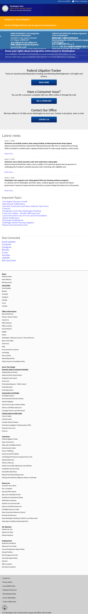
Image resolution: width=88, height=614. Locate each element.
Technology (5, 352)
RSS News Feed (6, 282)
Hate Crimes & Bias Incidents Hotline (13, 405)
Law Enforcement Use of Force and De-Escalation (24, 215)
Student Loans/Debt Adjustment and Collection (17, 466)
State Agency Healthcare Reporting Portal (15, 521)
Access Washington (9, 598)
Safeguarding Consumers (10, 372)
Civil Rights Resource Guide (14, 201)
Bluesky (4, 291)
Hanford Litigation (7, 402)
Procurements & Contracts (10, 350)
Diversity (4, 561)
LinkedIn (4, 300)
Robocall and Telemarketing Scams (13, 475)
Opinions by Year (7, 529)
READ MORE (44, 82)
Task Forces (5, 344)
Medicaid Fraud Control (9, 378)
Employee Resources (10, 590)
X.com (4, 303)
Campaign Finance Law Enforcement (13, 411)
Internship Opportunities (10, 558)
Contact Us (5, 320)
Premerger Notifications (12, 220)
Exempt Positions (7, 552)
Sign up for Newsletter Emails (11, 495)
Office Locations (7, 326)
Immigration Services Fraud (10, 469)
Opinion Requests (7, 535)
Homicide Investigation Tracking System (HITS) (16, 425)
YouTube (4, 306)
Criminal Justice (7, 419)
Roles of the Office (8, 341)
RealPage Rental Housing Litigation (18, 222)
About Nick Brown (7, 314)
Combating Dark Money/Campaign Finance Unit (17, 457)
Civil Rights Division (8, 396)
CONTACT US (44, 119)
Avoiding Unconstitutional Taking (12, 497)
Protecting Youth (7, 387)
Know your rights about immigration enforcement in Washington (40, 50)
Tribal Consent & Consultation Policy (13, 361)
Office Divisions (7, 323)
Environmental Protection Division (12, 399)
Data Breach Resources (9, 515)
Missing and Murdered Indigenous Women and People (19, 477)
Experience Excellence (9, 543)
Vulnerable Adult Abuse (9, 472)
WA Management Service (10, 555)
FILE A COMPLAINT (44, 101)
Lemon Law (5, 381)
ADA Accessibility (64, 1)
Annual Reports (7, 329)
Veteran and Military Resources (12, 408)
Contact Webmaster (9, 602)
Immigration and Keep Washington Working (21, 211)
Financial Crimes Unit (8, 428)
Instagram (5, 297)
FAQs (3, 347)
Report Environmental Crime (15, 225)
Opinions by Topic (7, 532)
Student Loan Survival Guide (11, 503)
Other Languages (79, 1)
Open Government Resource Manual (13, 512)
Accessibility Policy (9, 586)
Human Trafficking (7, 451)
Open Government (8, 442)
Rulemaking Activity (8, 358)
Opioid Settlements (10, 218)
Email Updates (6, 288)
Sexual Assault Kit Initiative (10, 454)
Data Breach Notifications (13, 204)
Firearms (6, 208)
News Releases (6, 279)
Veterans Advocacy (8, 463)
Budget (4, 332)
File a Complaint (7, 489)
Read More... (9, 154)
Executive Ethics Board (9, 492)
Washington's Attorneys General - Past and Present (18, 338)
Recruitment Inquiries (9, 567)
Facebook (5, 294)
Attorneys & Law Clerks (9, 546)
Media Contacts (7, 276)
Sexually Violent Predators (10, 422)
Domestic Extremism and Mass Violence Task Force (25, 206)
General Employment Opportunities (13, 549)
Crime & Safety (6, 416)
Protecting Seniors (7, 390)
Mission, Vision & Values (9, 317)
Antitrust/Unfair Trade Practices (12, 375)
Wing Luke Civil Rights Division (11, 445)
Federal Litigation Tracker (10, 439)
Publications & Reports (9, 500)
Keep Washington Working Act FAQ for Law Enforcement (20, 518)
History (4, 335)
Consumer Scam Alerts (9, 486)
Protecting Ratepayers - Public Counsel (14, 384)
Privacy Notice (6, 355)
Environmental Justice (9, 448)
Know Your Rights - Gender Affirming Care (21, 213)
